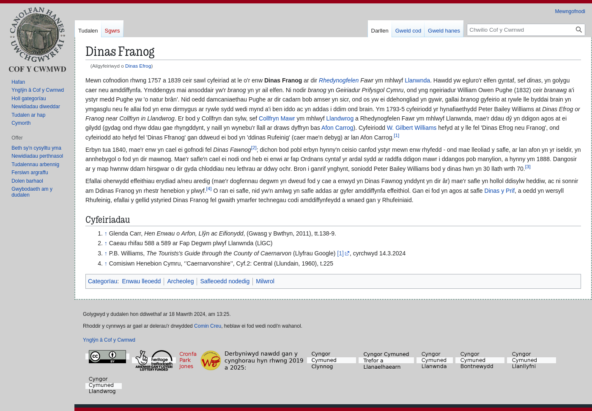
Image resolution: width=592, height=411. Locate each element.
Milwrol (265, 281)
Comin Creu (207, 326)
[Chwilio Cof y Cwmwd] (526, 30)
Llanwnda (417, 80)
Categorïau (102, 281)
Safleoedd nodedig (224, 281)
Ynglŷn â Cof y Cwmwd (109, 340)
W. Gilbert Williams (411, 127)
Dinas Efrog (138, 65)
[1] (340, 253)
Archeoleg (180, 281)
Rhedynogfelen (339, 80)
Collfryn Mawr (277, 118)
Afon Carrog (337, 127)
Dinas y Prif (500, 190)
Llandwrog (340, 118)
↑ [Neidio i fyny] (105, 233)
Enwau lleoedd (141, 281)
